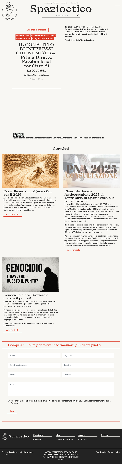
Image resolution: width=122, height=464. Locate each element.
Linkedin (22, 452)
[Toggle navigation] (117, 6)
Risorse (37, 439)
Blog (58, 435)
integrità (36, 39)
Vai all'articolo (12, 214)
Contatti (83, 439)
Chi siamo (38, 435)
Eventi (81, 435)
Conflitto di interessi (36, 30)
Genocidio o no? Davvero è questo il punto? (25, 296)
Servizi (104, 435)
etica (53, 36)
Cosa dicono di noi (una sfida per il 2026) (28, 193)
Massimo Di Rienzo (41, 75)
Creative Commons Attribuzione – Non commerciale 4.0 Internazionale (74, 138)
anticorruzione (22, 36)
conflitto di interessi (40, 36)
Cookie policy (101, 452)
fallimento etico (23, 39)
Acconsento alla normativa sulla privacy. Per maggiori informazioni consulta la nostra (61, 402)
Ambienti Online (64, 439)
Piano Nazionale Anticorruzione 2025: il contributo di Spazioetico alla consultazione (89, 196)
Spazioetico (61, 8)
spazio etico (47, 39)
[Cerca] (78, 15)
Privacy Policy (114, 452)
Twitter (5, 455)
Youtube (30, 452)
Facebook (13, 452)
